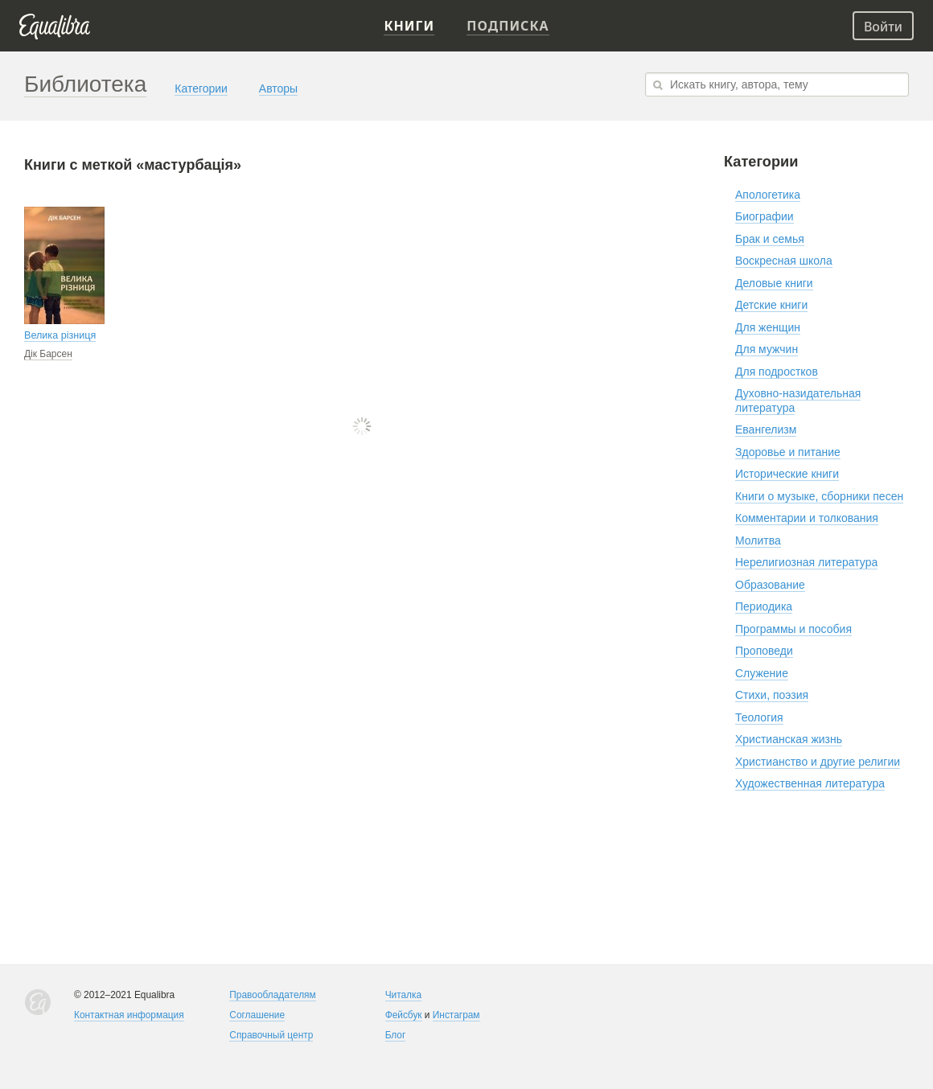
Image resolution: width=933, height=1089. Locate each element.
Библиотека (85, 84)
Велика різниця (60, 335)
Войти (883, 26)
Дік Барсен (48, 354)
